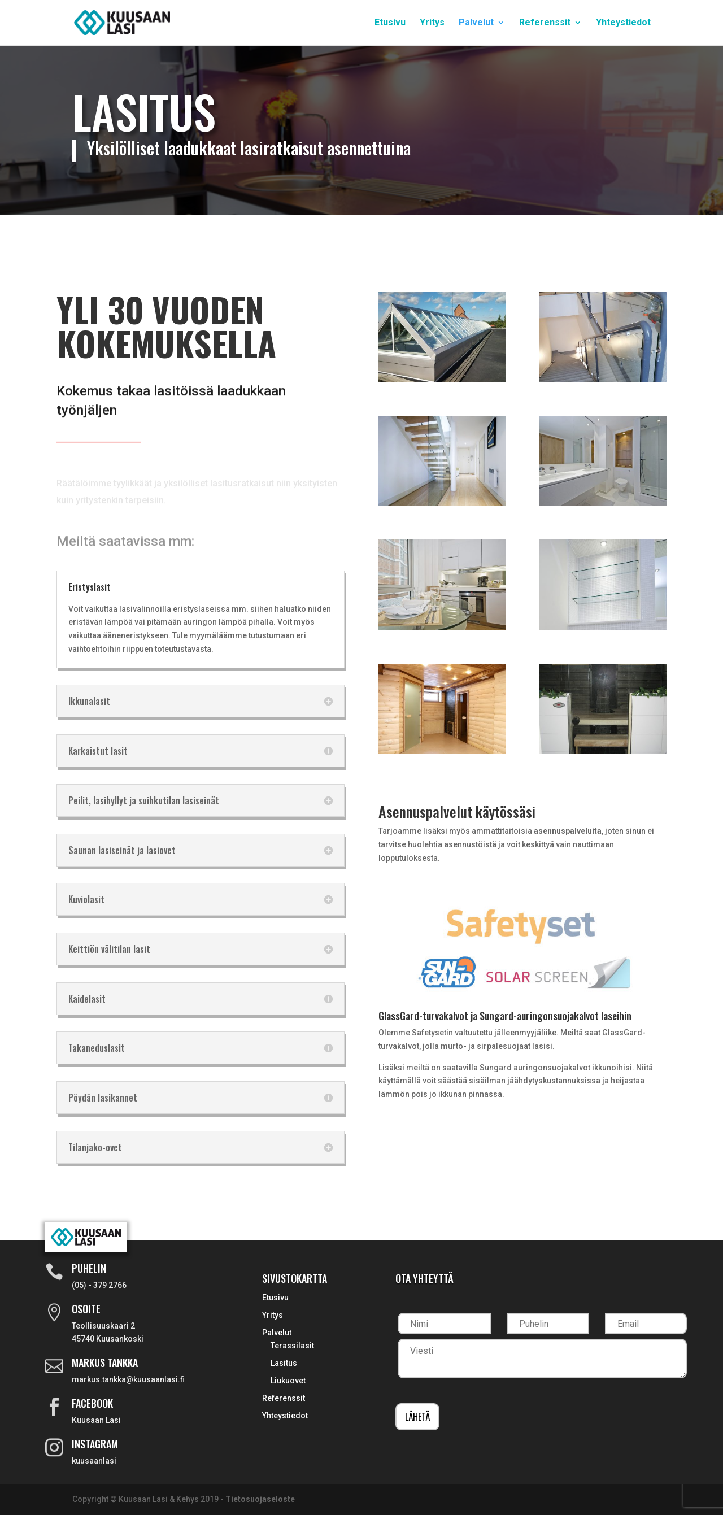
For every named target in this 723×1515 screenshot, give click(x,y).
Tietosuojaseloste (260, 1499)
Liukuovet (288, 1380)
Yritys (432, 23)
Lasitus (284, 1363)
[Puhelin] (548, 1323)
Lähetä (417, 1416)
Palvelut (476, 23)
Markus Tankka (105, 1362)
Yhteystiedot (623, 23)
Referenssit (544, 23)
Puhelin (89, 1268)
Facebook (92, 1403)
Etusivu (390, 23)
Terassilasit (292, 1345)
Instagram (95, 1443)
